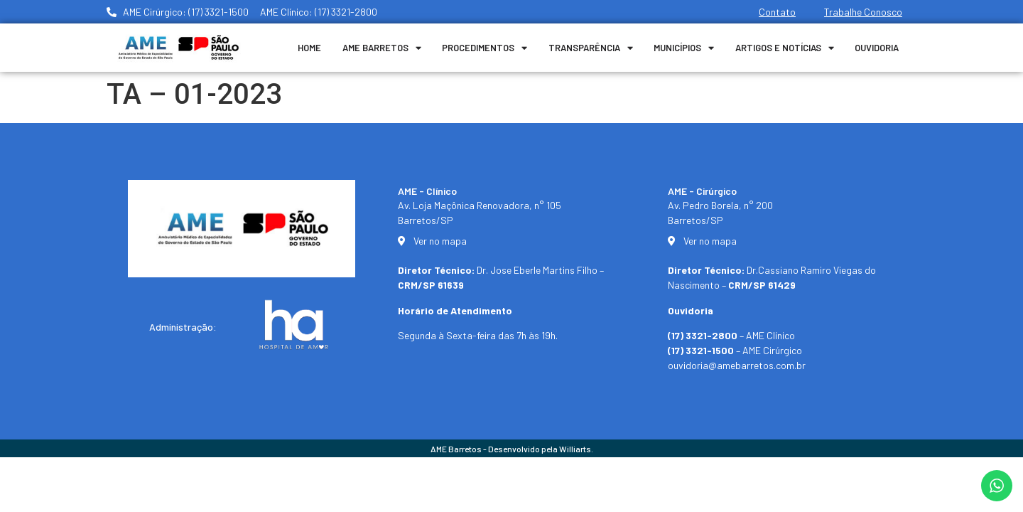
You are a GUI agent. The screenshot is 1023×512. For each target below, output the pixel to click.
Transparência (590, 48)
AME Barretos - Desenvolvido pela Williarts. (512, 449)
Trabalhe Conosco (863, 12)
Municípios (684, 48)
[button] (992, 492)
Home (309, 47)
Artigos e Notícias (784, 48)
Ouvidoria (877, 47)
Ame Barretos (381, 48)
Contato (777, 12)
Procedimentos (484, 48)
